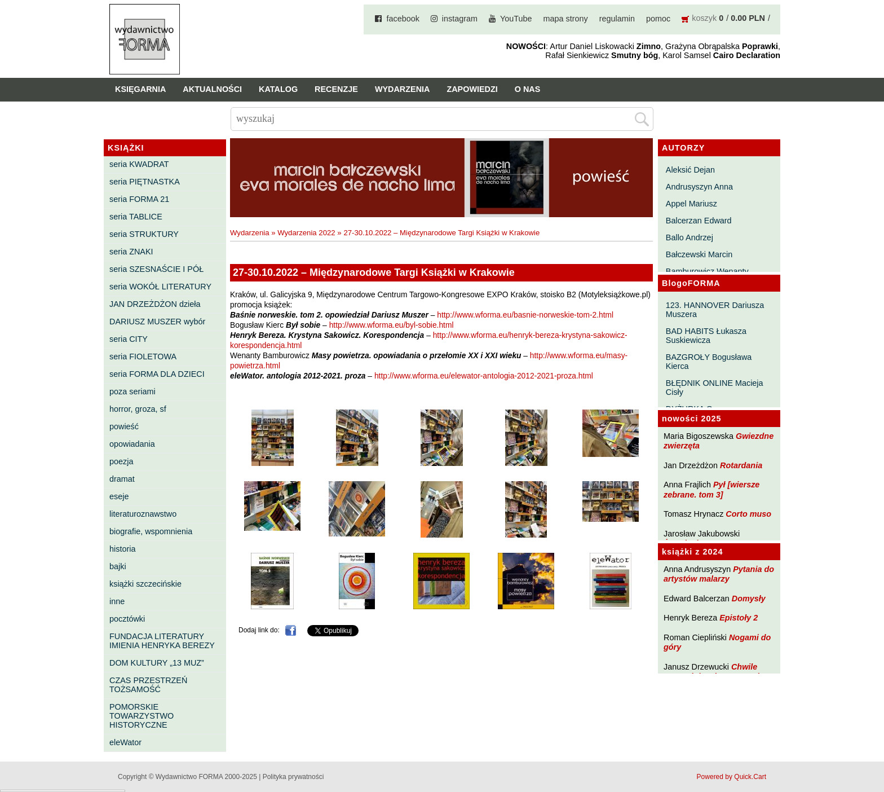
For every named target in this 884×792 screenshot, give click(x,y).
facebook (402, 18)
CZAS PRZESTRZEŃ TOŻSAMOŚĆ (148, 685)
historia (122, 548)
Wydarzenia (402, 89)
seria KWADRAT (139, 164)
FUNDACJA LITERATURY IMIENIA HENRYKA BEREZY (162, 641)
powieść (124, 426)
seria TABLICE (135, 216)
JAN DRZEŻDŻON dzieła (155, 304)
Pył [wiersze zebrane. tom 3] (711, 489)
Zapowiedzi (472, 89)
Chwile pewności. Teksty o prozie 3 (717, 671)
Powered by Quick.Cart (731, 777)
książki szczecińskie (145, 583)
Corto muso (748, 513)
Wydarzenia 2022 (306, 232)
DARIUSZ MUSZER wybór (157, 321)
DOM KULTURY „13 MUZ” (156, 662)
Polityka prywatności (293, 777)
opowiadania (132, 443)
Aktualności (212, 89)
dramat (122, 478)
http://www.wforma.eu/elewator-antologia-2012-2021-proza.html (483, 376)
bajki (117, 566)
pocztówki (127, 618)
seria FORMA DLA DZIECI (157, 374)
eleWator (125, 742)
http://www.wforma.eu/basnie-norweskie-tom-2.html (525, 315)
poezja (121, 461)
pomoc (658, 18)
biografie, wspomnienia (150, 531)
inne (117, 601)
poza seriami (132, 391)
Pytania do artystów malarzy (719, 574)
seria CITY (128, 339)
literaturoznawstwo (142, 513)
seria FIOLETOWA (142, 356)
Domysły (749, 598)
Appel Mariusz (691, 203)
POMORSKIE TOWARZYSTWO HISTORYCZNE (141, 715)
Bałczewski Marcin (699, 254)
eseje (119, 496)
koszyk (704, 18)
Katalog (278, 89)
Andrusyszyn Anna (699, 186)
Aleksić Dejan (690, 169)
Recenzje (336, 89)
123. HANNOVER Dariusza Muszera (715, 310)
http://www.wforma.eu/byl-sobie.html (391, 325)
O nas (528, 89)
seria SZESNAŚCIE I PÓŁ (156, 269)
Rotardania (741, 465)
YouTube (516, 18)
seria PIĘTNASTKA (144, 181)
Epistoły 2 (738, 617)
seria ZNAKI (131, 251)
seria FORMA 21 (139, 199)
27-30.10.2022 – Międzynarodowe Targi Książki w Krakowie (441, 232)
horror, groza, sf (137, 408)
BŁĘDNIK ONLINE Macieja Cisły (714, 388)
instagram (460, 18)
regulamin (617, 18)
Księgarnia (140, 89)
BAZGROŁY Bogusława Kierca (709, 362)
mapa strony (565, 18)
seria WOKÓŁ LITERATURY (160, 286)
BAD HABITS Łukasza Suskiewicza (706, 336)
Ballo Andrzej (689, 237)
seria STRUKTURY (144, 234)
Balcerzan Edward (699, 220)
